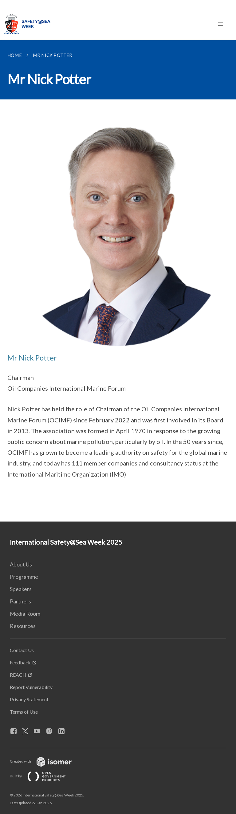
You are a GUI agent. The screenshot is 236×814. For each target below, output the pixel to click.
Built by (43, 776)
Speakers (21, 589)
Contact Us (22, 650)
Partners (20, 601)
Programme (24, 576)
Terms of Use (24, 712)
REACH (18, 675)
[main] (118, 281)
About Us (21, 564)
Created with (45, 761)
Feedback (20, 662)
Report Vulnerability (31, 687)
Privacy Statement (29, 699)
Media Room (25, 613)
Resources (23, 626)
